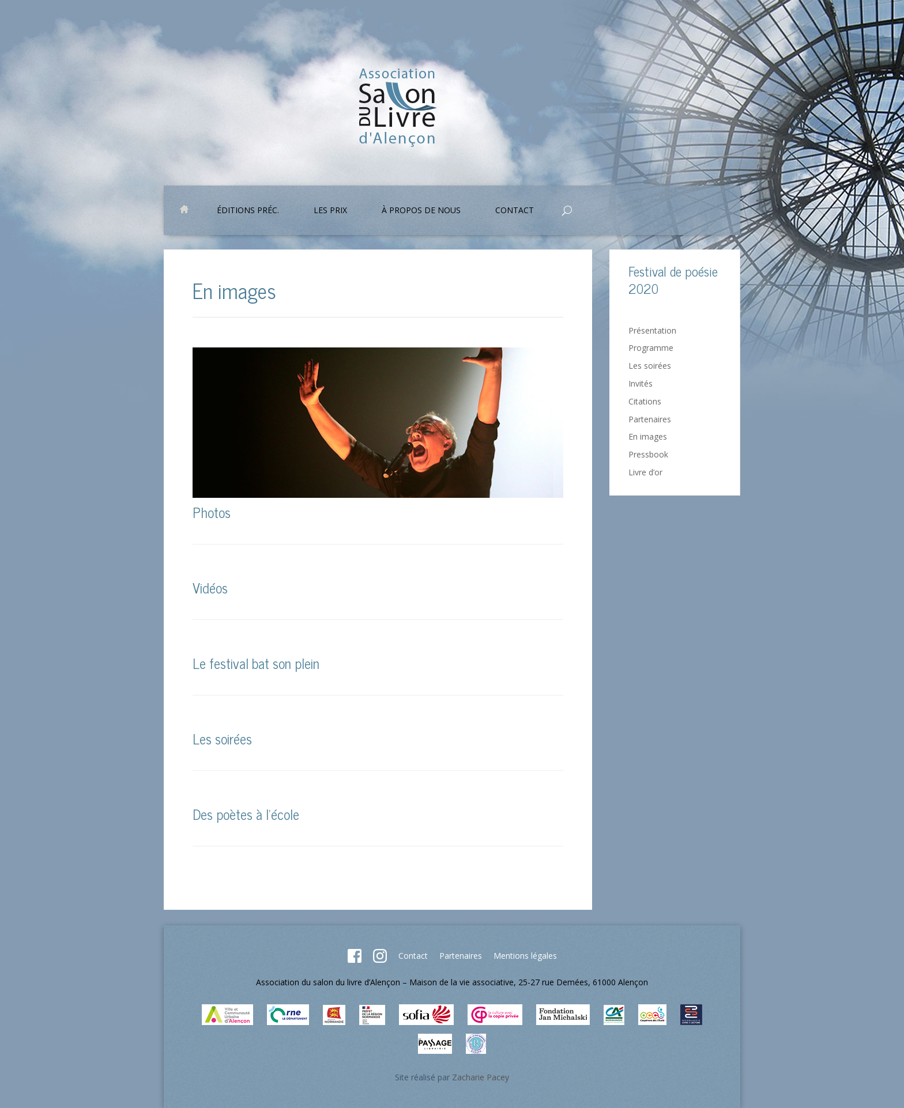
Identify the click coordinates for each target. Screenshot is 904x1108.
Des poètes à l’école (246, 814)
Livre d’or (645, 472)
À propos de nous (421, 210)
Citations (644, 401)
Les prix (330, 210)
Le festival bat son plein (256, 663)
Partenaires (649, 419)
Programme (650, 347)
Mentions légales (525, 955)
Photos (212, 512)
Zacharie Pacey (480, 1077)
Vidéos (210, 587)
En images (647, 436)
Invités (640, 383)
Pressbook (648, 454)
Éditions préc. (248, 210)
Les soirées (222, 738)
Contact (514, 210)
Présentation (652, 330)
